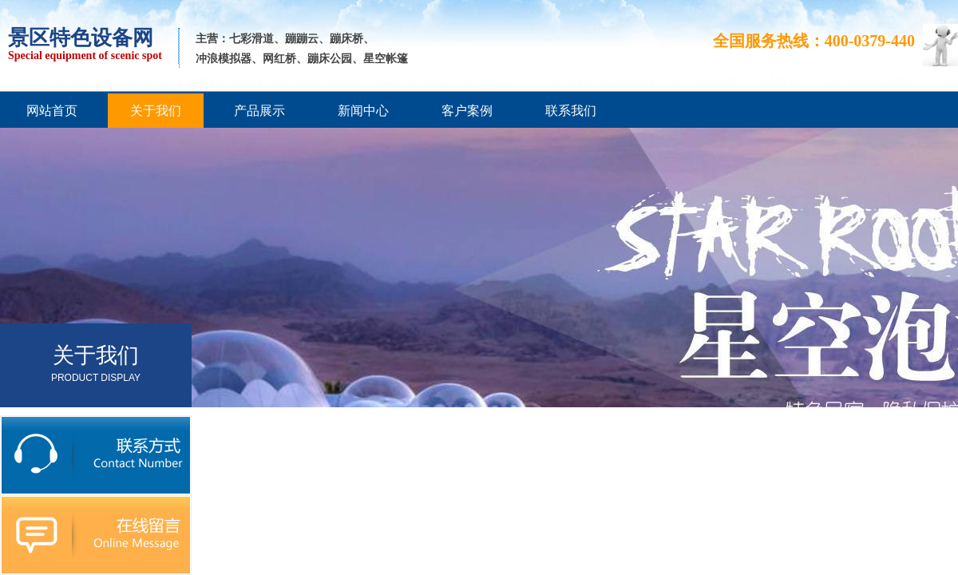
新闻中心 (363, 110)
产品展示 (259, 110)
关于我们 (155, 110)
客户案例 (467, 110)
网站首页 (51, 110)
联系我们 (570, 110)
